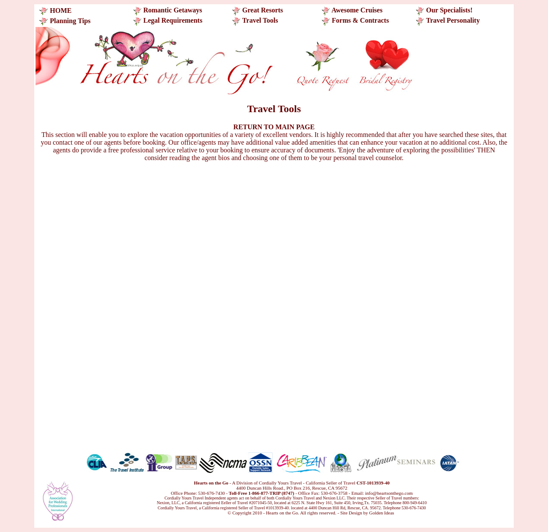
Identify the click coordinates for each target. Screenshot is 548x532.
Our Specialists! (448, 10)
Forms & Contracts (360, 20)
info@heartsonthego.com (389, 493)
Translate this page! (208, 512)
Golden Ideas (381, 512)
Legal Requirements (173, 20)
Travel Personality (453, 20)
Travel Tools (260, 20)
